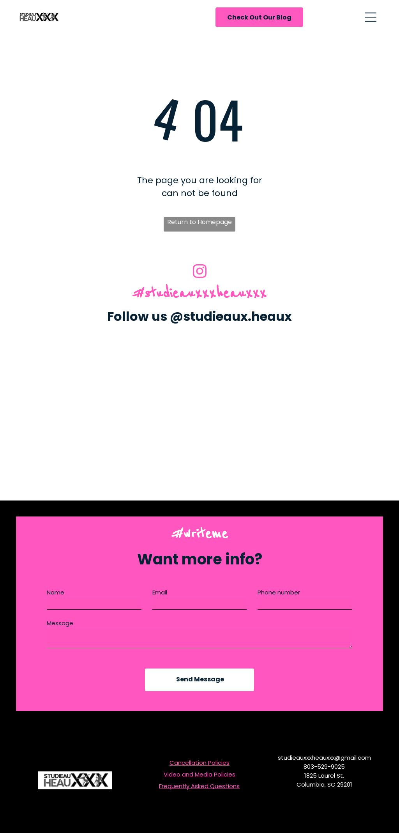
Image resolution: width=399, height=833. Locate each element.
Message (60, 623)
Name (55, 592)
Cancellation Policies (199, 763)
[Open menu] (370, 17)
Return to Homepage (199, 222)
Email (159, 592)
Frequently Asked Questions (199, 786)
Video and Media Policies (199, 774)
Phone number (279, 592)
